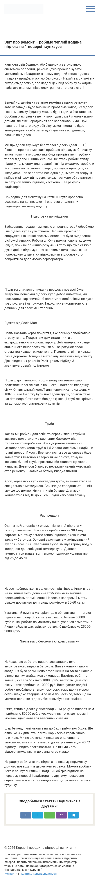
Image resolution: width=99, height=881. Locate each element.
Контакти (10, 873)
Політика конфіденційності (38, 873)
